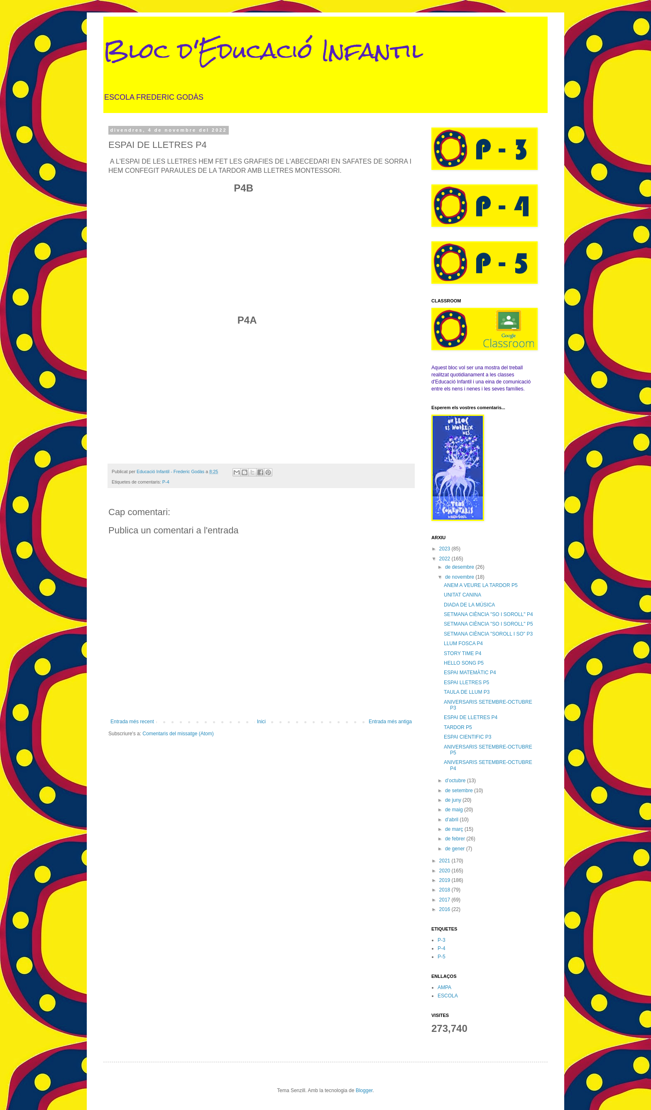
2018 (445, 890)
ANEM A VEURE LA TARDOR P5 (481, 585)
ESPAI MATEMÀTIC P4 (470, 672)
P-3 (441, 940)
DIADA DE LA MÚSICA (469, 605)
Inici (261, 721)
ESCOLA (448, 996)
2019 (445, 880)
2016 (445, 909)
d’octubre (456, 780)
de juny (454, 800)
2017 (445, 900)
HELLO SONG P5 (464, 663)
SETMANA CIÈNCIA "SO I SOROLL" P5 (488, 624)
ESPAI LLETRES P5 (466, 682)
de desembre (460, 567)
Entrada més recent (132, 721)
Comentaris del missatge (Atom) (177, 734)
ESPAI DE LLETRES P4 (470, 717)
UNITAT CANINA (462, 595)
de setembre (459, 790)
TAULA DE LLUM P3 (466, 692)
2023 (445, 549)
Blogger (364, 1090)
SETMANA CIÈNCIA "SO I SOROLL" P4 (488, 614)
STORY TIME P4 (462, 653)
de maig (454, 810)
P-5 (441, 957)
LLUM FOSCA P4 (463, 643)
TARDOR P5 (458, 727)
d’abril (452, 820)
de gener (455, 849)
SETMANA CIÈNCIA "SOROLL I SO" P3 (488, 634)
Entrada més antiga (390, 721)
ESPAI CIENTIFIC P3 (467, 737)
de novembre (460, 577)
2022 (445, 559)
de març (455, 829)
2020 (445, 871)
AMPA (444, 987)
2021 (445, 861)
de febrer (455, 839)
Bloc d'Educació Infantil (263, 50)
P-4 (165, 481)
